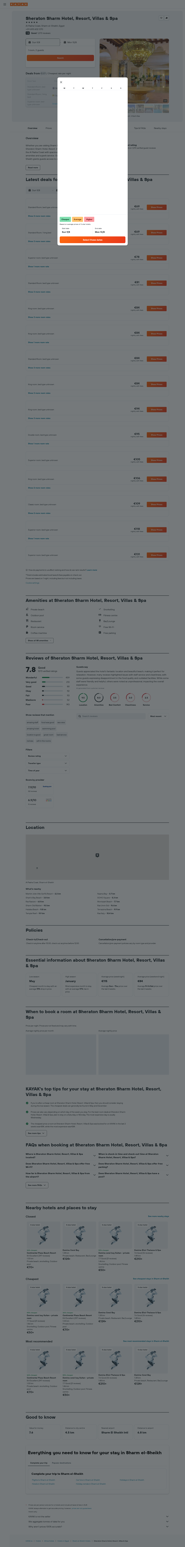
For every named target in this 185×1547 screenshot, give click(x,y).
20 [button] (67, 88)
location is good (33, 758)
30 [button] (87, 95)
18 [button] (54, 88)
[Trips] (4, 58)
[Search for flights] (4, 13)
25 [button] (54, 95)
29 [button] (81, 95)
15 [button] (81, 81)
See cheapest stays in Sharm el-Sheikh (151, 1302)
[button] (5, 4)
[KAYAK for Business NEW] (4, 50)
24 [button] (47, 95)
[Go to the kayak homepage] (19, 4)
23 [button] (88, 88)
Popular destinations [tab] (61, 1486)
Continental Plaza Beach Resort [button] (41, 1276)
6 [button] (67, 75)
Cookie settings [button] (32, 606)
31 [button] (47, 102)
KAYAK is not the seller (99, 1540)
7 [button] (74, 75)
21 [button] (74, 88)
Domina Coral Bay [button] (71, 1274)
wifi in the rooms (44, 764)
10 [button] (47, 81)
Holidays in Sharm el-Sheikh (132, 1503)
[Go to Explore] (4, 38)
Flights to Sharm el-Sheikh (43, 1503)
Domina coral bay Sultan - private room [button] (114, 1278)
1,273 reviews (44, 33)
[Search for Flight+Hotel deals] (4, 30)
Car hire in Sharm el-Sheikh (88, 1503)
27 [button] (67, 95)
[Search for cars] (4, 24)
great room (48, 758)
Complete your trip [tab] (38, 1486)
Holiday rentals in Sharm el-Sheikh (91, 1507)
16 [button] (88, 81)
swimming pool (48, 752)
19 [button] (61, 88)
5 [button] (61, 75)
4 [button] (54, 75)
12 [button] (61, 81)
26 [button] (61, 95)
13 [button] (68, 81)
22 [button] (81, 88)
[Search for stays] (4, 19)
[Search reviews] (113, 740)
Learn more (92, 593)
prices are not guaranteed (81, 1532)
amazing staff (32, 746)
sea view (61, 746)
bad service (62, 758)
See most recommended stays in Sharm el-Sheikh (146, 1364)
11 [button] (54, 81)
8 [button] (81, 75)
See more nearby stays (158, 1240)
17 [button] (47, 88)
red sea (30, 764)
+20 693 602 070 (34, 29)
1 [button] (103, 68)
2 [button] (87, 68)
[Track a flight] (4, 44)
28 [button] (74, 95)
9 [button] (87, 75)
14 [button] (74, 81)
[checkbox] (40, 813)
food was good (47, 746)
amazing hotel (33, 752)
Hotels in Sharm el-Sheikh (43, 1507)
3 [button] (47, 75)
